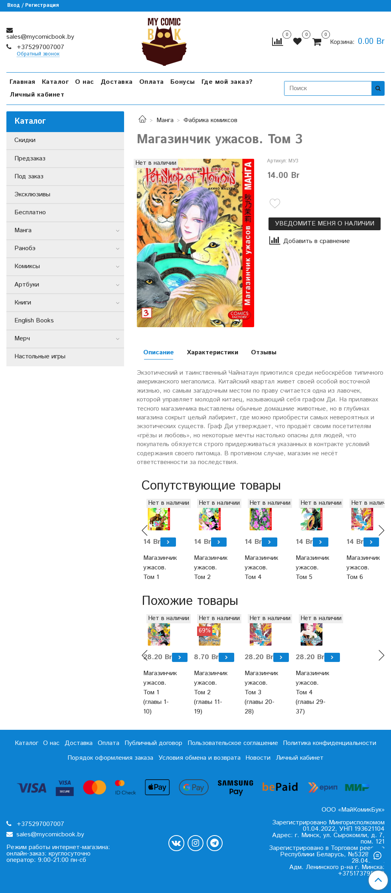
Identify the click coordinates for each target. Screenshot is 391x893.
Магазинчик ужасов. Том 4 (260, 567)
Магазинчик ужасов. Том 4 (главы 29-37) (311, 692)
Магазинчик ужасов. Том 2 (209, 567)
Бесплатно (30, 212)
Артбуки (26, 284)
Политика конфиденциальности (329, 743)
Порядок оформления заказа (110, 758)
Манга (165, 120)
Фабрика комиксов (210, 120)
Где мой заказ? (227, 82)
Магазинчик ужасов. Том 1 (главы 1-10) (159, 692)
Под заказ (28, 176)
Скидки (25, 140)
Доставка (117, 82)
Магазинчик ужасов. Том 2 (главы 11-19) (209, 692)
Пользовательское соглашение (233, 743)
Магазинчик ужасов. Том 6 (362, 567)
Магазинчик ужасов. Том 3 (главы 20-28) (260, 692)
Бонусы (182, 82)
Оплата (151, 82)
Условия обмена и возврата (199, 758)
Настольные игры (39, 356)
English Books (34, 320)
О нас (84, 82)
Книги (22, 302)
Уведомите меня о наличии (324, 223)
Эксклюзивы (32, 194)
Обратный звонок (38, 54)
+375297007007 (39, 47)
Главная (23, 82)
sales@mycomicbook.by (40, 36)
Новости (258, 758)
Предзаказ (29, 158)
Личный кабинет (37, 94)
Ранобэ (25, 248)
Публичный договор (153, 743)
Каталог (55, 82)
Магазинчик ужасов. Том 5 (311, 567)
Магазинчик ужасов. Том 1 (159, 567)
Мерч (22, 338)
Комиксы (27, 266)
